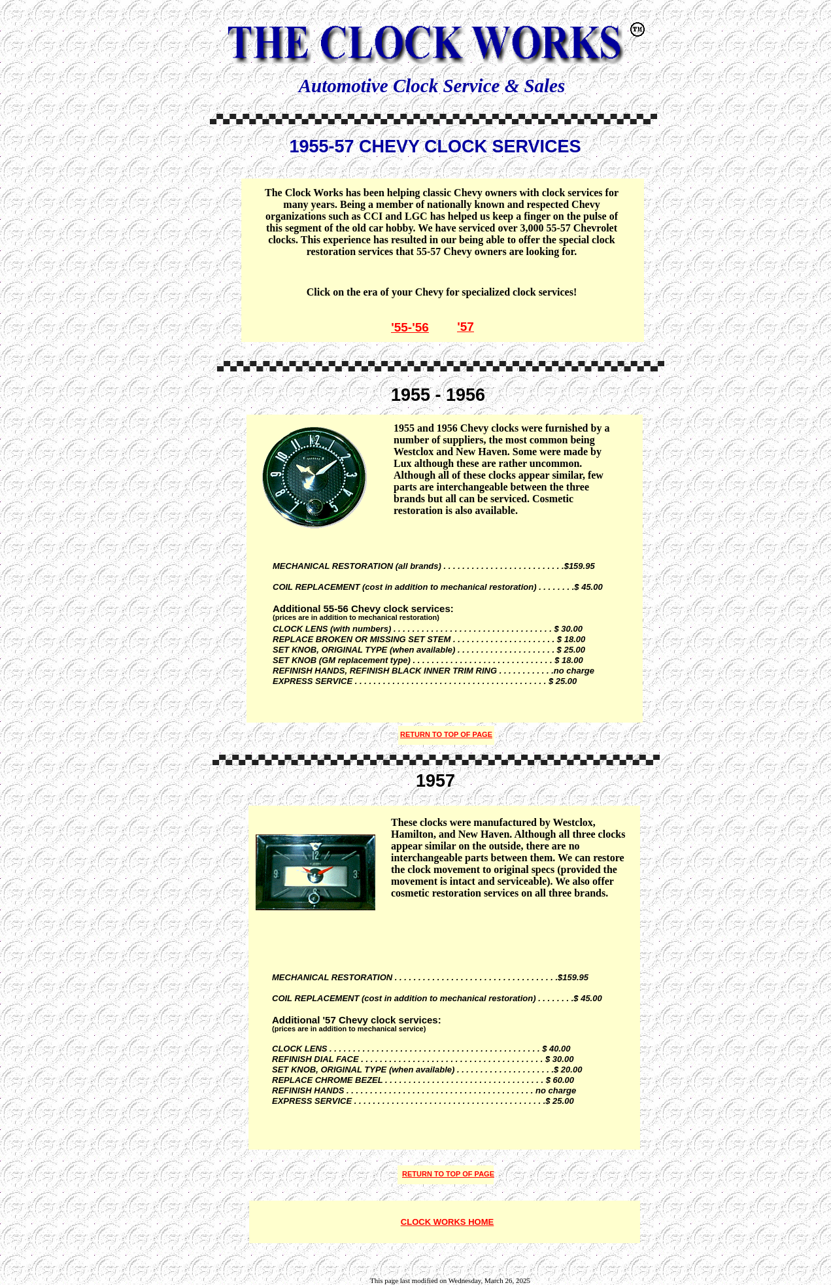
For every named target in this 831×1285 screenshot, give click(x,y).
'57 (465, 327)
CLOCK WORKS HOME (447, 1222)
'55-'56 (410, 327)
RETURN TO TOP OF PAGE (448, 1174)
